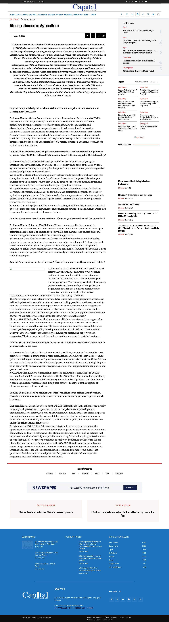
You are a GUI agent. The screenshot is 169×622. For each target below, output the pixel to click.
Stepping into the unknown (129, 204)
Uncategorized (128, 68)
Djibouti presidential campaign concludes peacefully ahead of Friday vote (149, 92)
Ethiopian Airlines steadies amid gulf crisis (135, 195)
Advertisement (141, 82)
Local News (127, 58)
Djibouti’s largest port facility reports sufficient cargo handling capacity (127, 117)
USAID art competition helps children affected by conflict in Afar (123, 514)
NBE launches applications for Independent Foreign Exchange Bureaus (90, 558)
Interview (14, 19)
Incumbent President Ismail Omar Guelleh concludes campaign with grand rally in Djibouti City (126, 105)
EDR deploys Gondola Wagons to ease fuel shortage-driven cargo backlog (149, 104)
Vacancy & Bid (144, 123)
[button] (158, 14)
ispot (125, 27)
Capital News (122, 87)
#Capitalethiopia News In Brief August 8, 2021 (138, 71)
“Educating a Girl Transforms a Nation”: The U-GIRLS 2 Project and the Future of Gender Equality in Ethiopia (138, 228)
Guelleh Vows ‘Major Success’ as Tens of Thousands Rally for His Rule (127, 129)
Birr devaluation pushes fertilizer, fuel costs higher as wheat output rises (149, 117)
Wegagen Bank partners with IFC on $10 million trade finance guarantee (127, 92)
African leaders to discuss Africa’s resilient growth (46, 512)
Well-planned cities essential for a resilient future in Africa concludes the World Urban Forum (140, 52)
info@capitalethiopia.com (73, 605)
